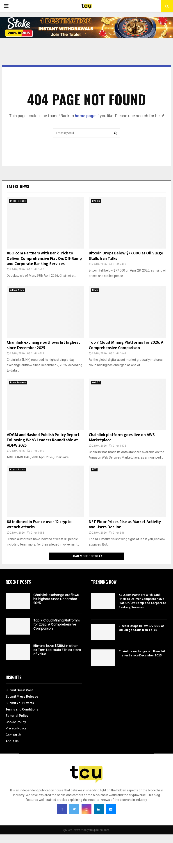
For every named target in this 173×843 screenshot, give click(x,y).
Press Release (18, 201)
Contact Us (13, 735)
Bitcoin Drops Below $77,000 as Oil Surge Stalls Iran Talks (126, 256)
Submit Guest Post (19, 690)
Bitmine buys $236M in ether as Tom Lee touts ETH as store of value (57, 650)
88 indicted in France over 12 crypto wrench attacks (39, 524)
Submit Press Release (22, 696)
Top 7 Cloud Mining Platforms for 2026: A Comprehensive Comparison (126, 345)
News (95, 290)
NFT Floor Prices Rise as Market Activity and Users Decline (125, 524)
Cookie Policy (16, 722)
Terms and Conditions (22, 709)
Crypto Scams (17, 469)
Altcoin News (17, 290)
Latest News (18, 186)
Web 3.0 (96, 382)
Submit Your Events (20, 703)
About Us (12, 741)
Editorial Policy (17, 715)
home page (85, 115)
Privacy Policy (16, 728)
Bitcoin (96, 201)
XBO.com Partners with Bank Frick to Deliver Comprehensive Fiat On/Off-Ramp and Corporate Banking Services (44, 258)
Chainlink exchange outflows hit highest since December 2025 (43, 345)
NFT (94, 469)
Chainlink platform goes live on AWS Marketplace (122, 437)
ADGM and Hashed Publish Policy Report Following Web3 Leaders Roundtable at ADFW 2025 (43, 440)
